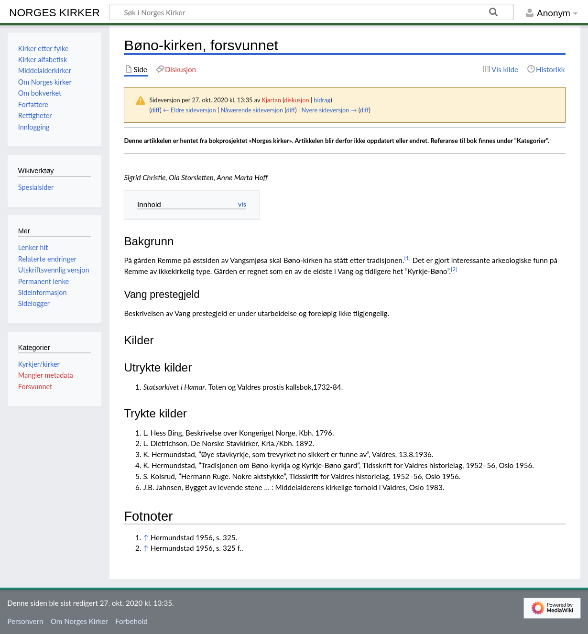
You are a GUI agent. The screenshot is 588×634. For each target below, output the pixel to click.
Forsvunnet (35, 387)
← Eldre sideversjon (189, 110)
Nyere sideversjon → (329, 110)
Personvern (25, 621)
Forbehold (131, 621)
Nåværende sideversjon (251, 110)
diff (155, 110)
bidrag (322, 100)
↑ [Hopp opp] (145, 537)
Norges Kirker (54, 12)
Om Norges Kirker (79, 621)
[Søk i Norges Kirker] (311, 12)
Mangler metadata (45, 375)
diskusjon (296, 100)
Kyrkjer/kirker (39, 364)
